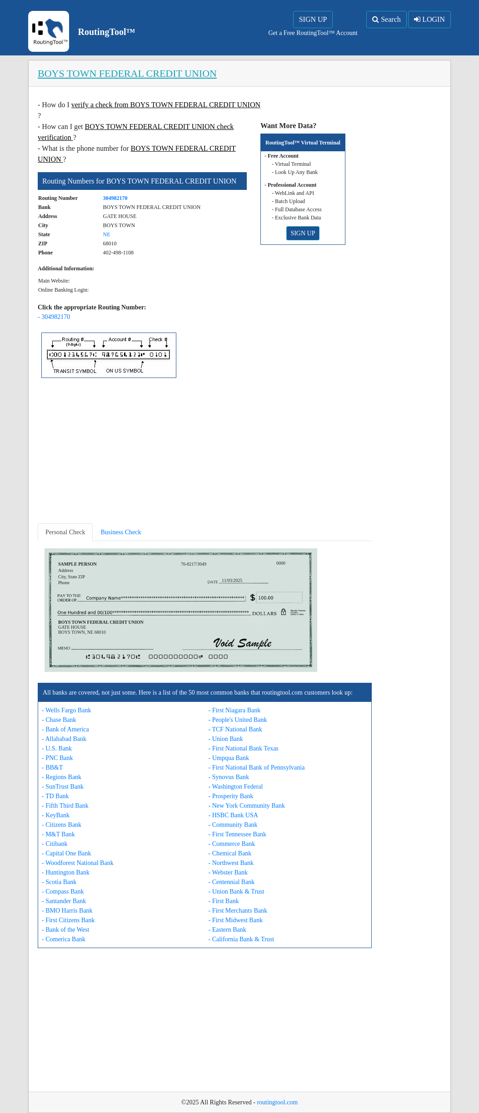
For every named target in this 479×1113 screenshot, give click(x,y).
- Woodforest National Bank (78, 863)
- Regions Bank (61, 777)
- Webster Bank (228, 872)
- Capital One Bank (66, 853)
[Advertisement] (205, 452)
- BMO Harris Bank (67, 910)
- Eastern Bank (227, 929)
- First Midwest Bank (236, 920)
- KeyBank (56, 815)
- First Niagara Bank (235, 710)
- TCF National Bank (235, 729)
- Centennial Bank (232, 882)
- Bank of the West (65, 929)
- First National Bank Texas (244, 748)
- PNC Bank (57, 758)
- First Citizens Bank (68, 920)
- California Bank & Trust (241, 939)
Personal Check (65, 532)
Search (386, 19)
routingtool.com (277, 1102)
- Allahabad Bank (64, 738)
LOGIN (429, 19)
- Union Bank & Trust (236, 891)
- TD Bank (55, 796)
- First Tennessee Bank (237, 834)
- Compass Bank (63, 891)
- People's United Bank (238, 719)
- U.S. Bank (57, 748)
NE (106, 234)
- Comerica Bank (63, 939)
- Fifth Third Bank (65, 805)
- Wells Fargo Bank (66, 710)
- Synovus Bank (229, 777)
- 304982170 (54, 316)
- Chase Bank (59, 719)
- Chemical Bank (230, 853)
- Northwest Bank (231, 863)
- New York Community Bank (247, 805)
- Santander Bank (64, 901)
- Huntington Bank (66, 872)
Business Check (120, 532)
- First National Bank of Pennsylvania (257, 767)
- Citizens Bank (61, 824)
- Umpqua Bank (229, 758)
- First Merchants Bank (238, 910)
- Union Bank (226, 738)
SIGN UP (313, 19)
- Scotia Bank (59, 882)
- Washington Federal (236, 786)
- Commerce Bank (232, 843)
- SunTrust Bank (63, 786)
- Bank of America (65, 729)
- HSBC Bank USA (233, 815)
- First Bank (224, 901)
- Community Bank (233, 824)
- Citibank (54, 843)
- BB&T (52, 767)
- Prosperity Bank (231, 796)
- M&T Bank (58, 834)
